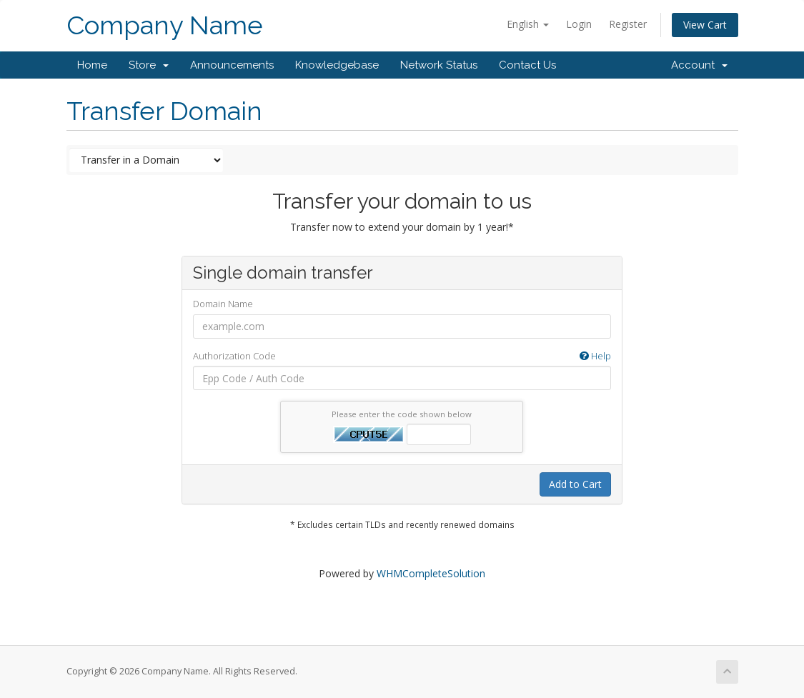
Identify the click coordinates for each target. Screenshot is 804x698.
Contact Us (527, 65)
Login (579, 24)
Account (699, 65)
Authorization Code (402, 356)
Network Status (438, 65)
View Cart (705, 24)
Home (92, 65)
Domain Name (223, 303)
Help (595, 355)
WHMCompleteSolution (431, 573)
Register (628, 24)
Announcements (232, 65)
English (528, 24)
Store (149, 65)
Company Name (164, 25)
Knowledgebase (337, 65)
